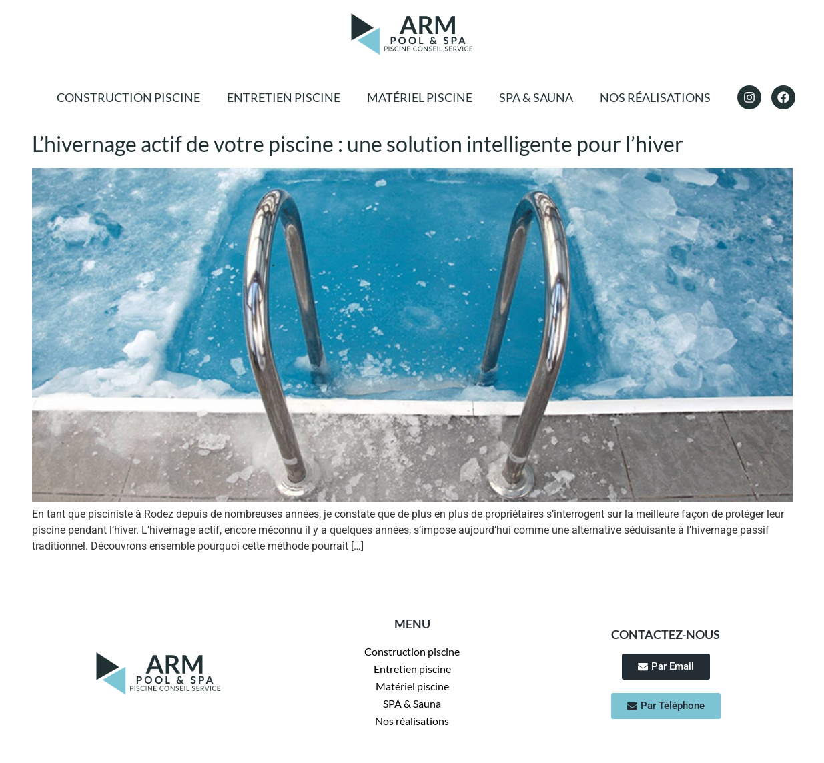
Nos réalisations (655, 97)
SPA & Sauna (536, 97)
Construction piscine (128, 97)
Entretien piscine (283, 97)
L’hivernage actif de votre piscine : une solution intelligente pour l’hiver (357, 144)
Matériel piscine (419, 97)
